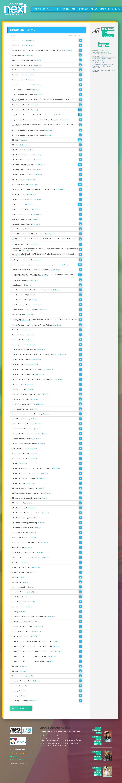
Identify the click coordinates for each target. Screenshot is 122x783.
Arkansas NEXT (45, 731)
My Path (37, 9)
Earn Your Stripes (98, 56)
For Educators (68, 9)
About (94, 9)
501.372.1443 (20, 749)
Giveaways (84, 9)
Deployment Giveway (109, 9)
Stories (47, 9)
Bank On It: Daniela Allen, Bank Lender (103, 71)
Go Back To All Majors (20, 708)
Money (56, 9)
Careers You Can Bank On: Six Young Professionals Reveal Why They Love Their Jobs (102, 52)
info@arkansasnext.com (18, 753)
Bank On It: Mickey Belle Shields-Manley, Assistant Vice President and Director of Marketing (102, 65)
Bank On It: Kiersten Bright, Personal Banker (102, 59)
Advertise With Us (18, 760)
